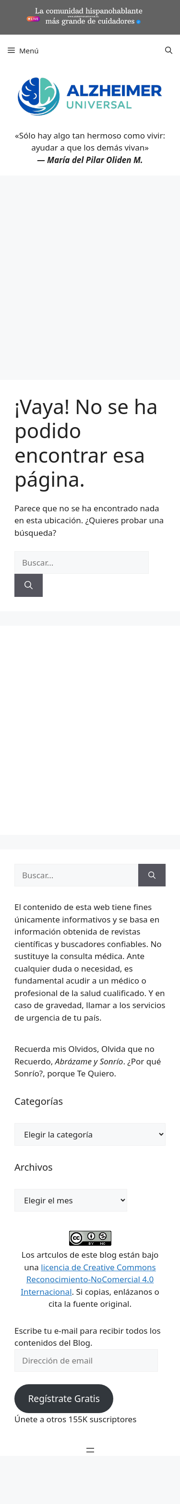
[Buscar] (28, 585)
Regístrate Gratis (63, 1398)
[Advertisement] (90, 270)
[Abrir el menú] (90, 1450)
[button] (168, 50)
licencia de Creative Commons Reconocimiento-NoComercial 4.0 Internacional (88, 1279)
